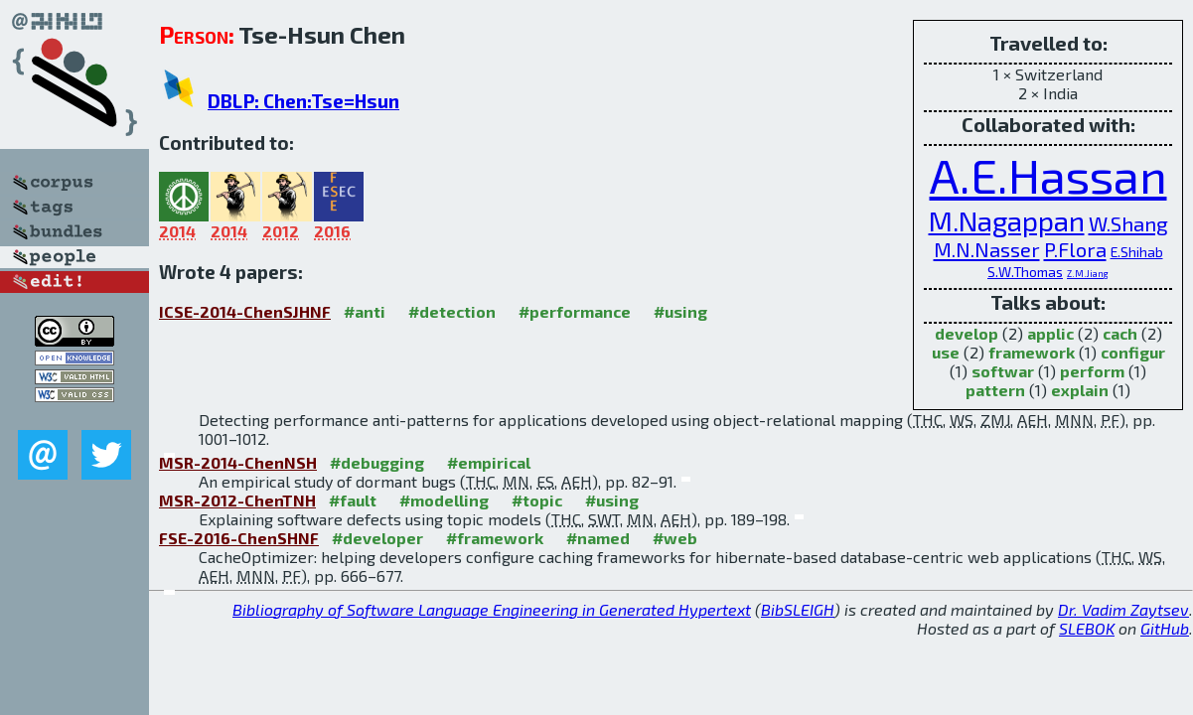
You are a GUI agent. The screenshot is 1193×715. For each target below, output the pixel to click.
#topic (537, 500)
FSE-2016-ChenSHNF (239, 537)
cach (1120, 333)
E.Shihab (1137, 251)
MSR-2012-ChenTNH (237, 500)
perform (1092, 370)
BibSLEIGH (797, 609)
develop (966, 333)
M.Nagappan (1007, 220)
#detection (452, 311)
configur (1133, 352)
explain (1080, 389)
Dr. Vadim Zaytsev (1123, 609)
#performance (575, 311)
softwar (1002, 370)
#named (598, 537)
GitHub (1164, 628)
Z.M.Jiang (1088, 273)
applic (1050, 333)
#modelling (444, 500)
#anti (364, 311)
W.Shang (1128, 223)
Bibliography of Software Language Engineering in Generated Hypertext (491, 609)
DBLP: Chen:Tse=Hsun (303, 100)
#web (675, 537)
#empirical (488, 462)
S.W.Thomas (1025, 271)
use (946, 352)
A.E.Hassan (1048, 175)
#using (680, 311)
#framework (494, 537)
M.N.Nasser (987, 249)
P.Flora (1075, 249)
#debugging (377, 462)
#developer (377, 537)
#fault (352, 500)
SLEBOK (1087, 628)
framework (1031, 352)
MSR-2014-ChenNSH (238, 462)
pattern (995, 389)
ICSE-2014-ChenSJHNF (245, 311)
